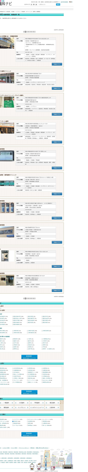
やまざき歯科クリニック (18, 71)
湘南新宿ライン (46, 372)
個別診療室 (16, 419)
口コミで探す (54, 8)
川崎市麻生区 (46, 332)
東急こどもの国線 (32, 374)
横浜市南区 (16, 318)
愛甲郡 (29, 348)
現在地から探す (64, 8)
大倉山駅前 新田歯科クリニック (21, 175)
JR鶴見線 (59, 368)
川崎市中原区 (46, 330)
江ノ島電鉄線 (31, 382)
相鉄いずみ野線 (61, 378)
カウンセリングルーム (48, 419)
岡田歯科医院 (15, 149)
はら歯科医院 (15, 225)
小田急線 (59, 376)
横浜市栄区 (45, 322)
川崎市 (15, 328)
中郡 (58, 346)
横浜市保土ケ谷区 (32, 318)
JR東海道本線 (17, 370)
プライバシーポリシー (38, 447)
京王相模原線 (46, 374)
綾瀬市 (29, 346)
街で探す (24, 8)
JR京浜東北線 (31, 368)
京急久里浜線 (46, 376)
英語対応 (30, 421)
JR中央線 (30, 372)
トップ (2, 11)
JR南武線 (45, 370)
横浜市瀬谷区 (31, 322)
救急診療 (30, 423)
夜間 (44, 423)
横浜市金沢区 (60, 318)
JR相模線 (16, 372)
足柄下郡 (45, 348)
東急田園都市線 (17, 374)
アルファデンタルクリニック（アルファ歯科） (25, 95)
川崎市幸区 (30, 330)
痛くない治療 (60, 425)
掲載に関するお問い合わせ (57, 447)
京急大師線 (16, 376)
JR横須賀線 (16, 368)
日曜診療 (16, 425)
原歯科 (13, 249)
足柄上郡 (16, 348)
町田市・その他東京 (62, 348)
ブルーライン (31, 380)
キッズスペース (61, 419)
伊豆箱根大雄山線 (18, 384)
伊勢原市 (30, 344)
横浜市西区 (45, 316)
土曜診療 (59, 423)
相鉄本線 (45, 378)
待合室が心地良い (18, 427)
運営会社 (47, 447)
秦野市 (44, 342)
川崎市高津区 (60, 330)
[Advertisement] (44, 24)
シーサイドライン (18, 382)
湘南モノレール (46, 382)
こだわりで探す (44, 8)
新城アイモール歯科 (17, 121)
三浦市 (44, 338)
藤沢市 (44, 341)
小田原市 (59, 341)
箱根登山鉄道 (60, 382)
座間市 (58, 344)
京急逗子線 (30, 376)
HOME (2, 447)
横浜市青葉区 (17, 324)
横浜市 (15, 314)
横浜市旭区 (60, 320)
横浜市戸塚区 (31, 320)
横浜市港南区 (46, 320)
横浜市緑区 (16, 322)
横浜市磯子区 (46, 318)
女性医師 (45, 421)
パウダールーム (17, 421)
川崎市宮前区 (31, 332)
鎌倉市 (29, 341)
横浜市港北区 (17, 320)
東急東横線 (60, 372)
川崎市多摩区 (17, 332)
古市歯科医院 (15, 273)
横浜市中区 (60, 316)
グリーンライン (46, 380)
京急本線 (59, 374)
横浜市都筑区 (31, 324)
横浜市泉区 (60, 322)
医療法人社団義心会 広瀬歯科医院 (21, 36)
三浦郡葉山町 (60, 338)
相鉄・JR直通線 (17, 380)
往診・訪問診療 (17, 423)
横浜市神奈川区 (31, 316)
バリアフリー (31, 419)
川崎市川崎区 (17, 330)
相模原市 (16, 338)
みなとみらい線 (61, 380)
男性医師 (59, 421)
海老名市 (45, 344)
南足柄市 (16, 346)
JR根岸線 (45, 368)
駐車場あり (45, 425)
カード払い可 (31, 425)
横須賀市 (30, 338)
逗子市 (29, 342)
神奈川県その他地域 (18, 336)
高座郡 (44, 346)
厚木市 (58, 342)
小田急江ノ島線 (31, 378)
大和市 (15, 344)
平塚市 (15, 341)
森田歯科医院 (15, 201)
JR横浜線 (59, 370)
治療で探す (34, 8)
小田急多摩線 (17, 378)
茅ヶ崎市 (16, 342)
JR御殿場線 (31, 370)
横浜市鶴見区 (17, 316)
